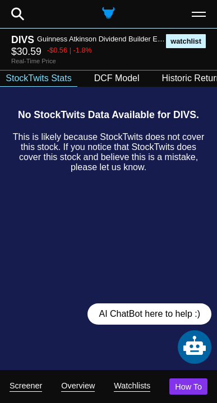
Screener (26, 385)
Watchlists (132, 385)
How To (188, 386)
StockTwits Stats (38, 78)
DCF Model (117, 78)
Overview (78, 385)
